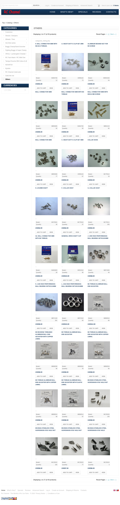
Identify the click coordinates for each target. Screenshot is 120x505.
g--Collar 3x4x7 (94, 188)
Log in (48, 490)
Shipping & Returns (72, 490)
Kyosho (6, 68)
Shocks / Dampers (10, 36)
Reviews (96, 12)
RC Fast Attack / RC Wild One (14, 57)
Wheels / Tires (15, 39)
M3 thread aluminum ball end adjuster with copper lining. (98, 334)
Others (16, 23)
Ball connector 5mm (43, 92)
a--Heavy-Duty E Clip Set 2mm (72, 43)
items (116, 5)
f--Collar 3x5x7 (68, 188)
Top (3, 23)
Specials (82, 12)
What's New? (66, 12)
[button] (42, 88)
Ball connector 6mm (43, 140)
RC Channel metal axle (12, 72)
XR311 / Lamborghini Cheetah (15, 54)
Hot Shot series (15, 43)
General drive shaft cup (71, 236)
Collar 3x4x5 (93, 140)
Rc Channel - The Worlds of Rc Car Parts (15, 493)
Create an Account (58, 490)
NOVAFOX (8, 65)
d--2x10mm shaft (41, 188)
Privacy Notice (40, 493)
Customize (7, 32)
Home (52, 12)
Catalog (9, 23)
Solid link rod (8, 76)
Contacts (111, 12)
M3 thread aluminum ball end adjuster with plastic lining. (72, 382)
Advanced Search (38, 490)
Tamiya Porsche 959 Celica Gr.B (15, 61)
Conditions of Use (54, 493)
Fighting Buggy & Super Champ (14, 50)
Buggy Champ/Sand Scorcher (14, 46)
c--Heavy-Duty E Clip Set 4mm (72, 140)
